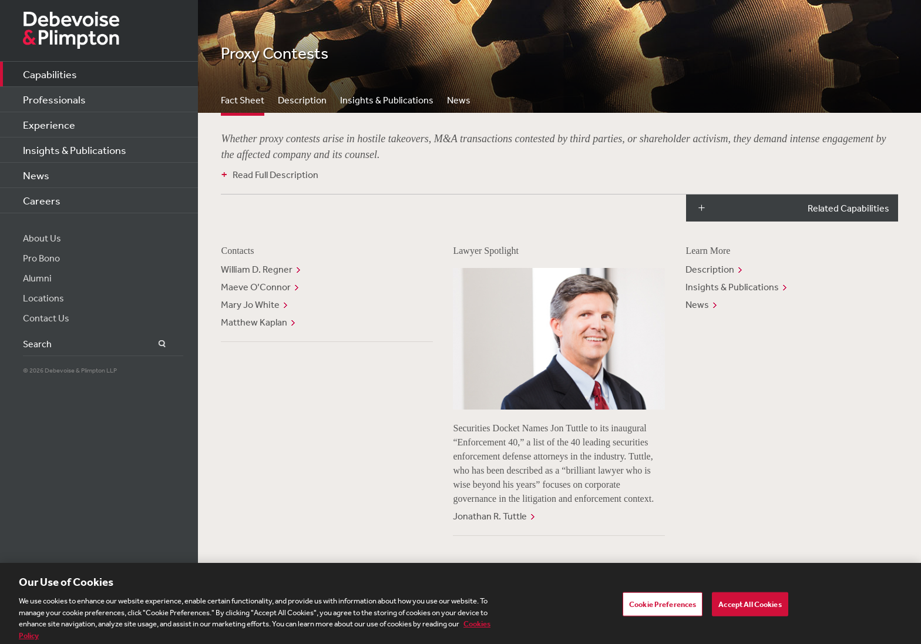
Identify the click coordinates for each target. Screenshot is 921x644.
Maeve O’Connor (256, 287)
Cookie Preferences (662, 609)
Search (155, 344)
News (36, 175)
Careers (41, 200)
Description (302, 100)
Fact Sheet (242, 100)
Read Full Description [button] (275, 174)
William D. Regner (257, 269)
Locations (43, 298)
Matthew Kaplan (254, 322)
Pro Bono (41, 258)
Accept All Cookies (749, 609)
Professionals (54, 99)
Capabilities (50, 74)
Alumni (37, 278)
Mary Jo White (250, 304)
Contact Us (46, 318)
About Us (42, 238)
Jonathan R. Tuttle (490, 516)
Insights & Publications (74, 149)
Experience (49, 124)
